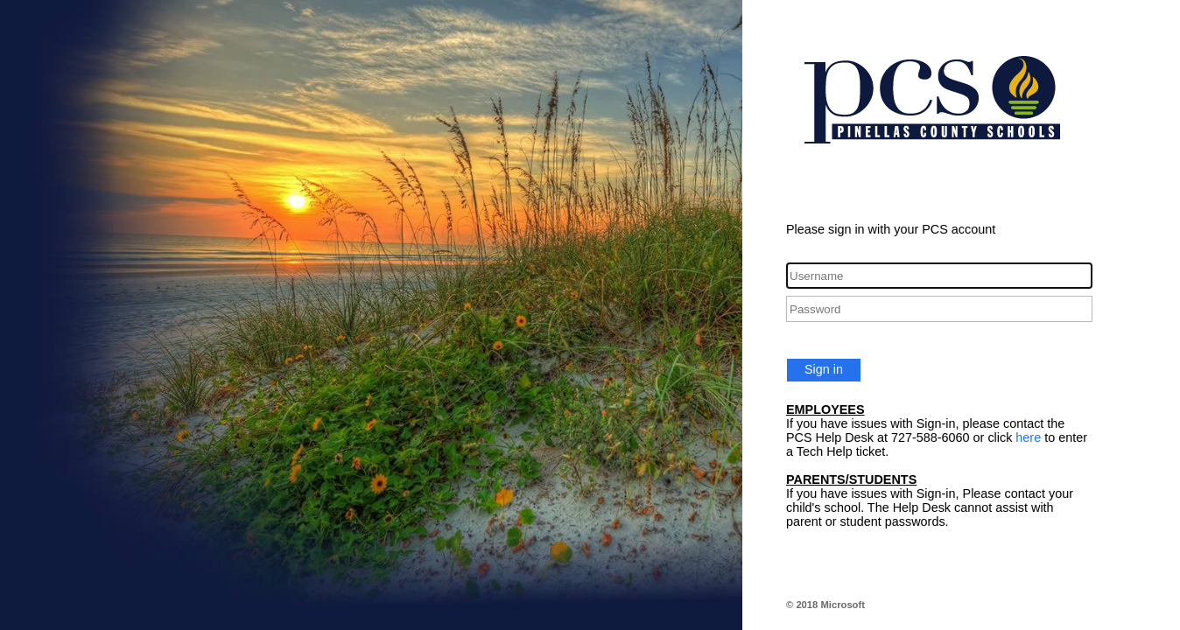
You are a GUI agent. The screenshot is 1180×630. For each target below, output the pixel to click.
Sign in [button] (823, 369)
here (1028, 437)
